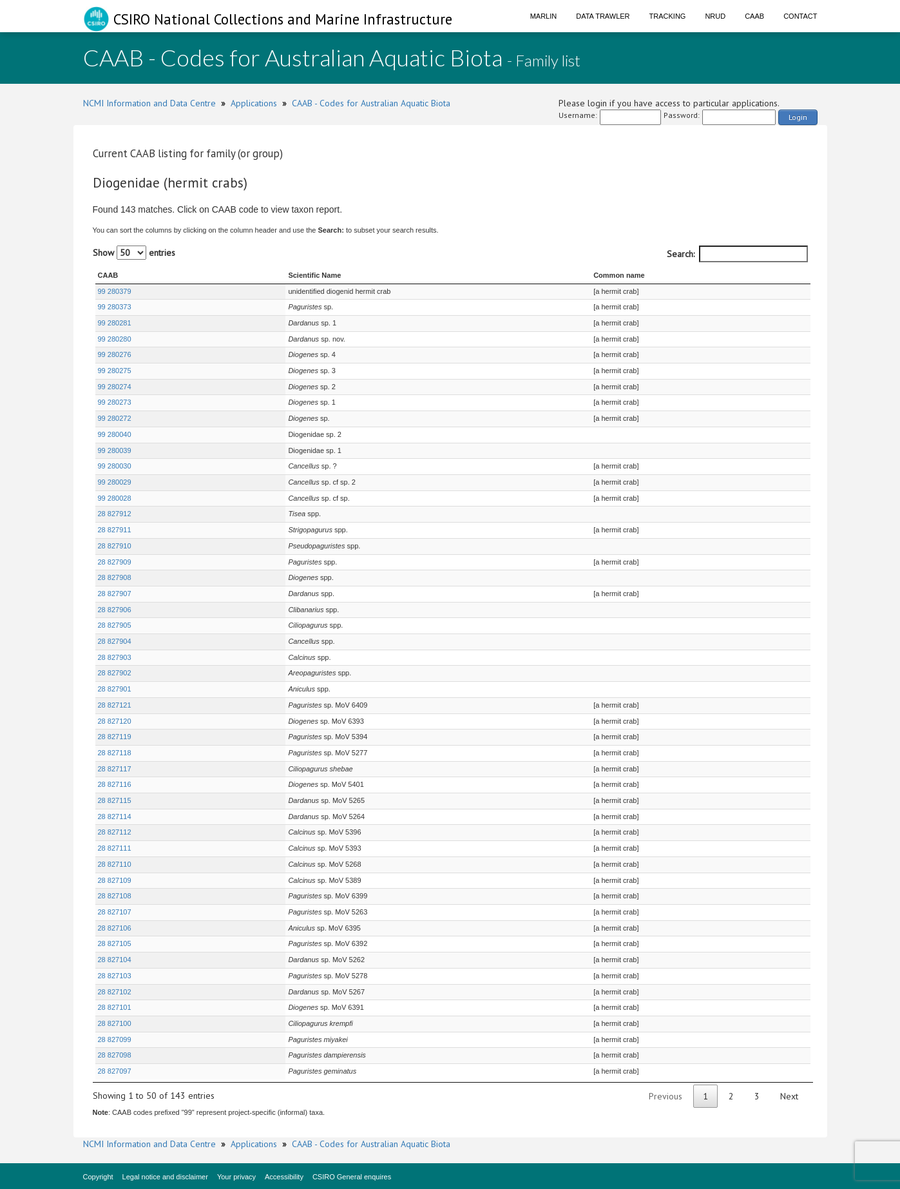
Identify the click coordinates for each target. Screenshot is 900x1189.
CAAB (754, 16)
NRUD (715, 16)
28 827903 (114, 657)
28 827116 (114, 784)
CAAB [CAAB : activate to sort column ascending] (108, 275)
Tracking (667, 16)
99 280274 (114, 387)
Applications (254, 103)
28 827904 (114, 641)
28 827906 (114, 610)
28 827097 (114, 1071)
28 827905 (114, 625)
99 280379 (114, 291)
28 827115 (114, 800)
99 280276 (114, 354)
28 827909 (114, 562)
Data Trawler (602, 16)
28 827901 (114, 689)
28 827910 (114, 546)
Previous (665, 1096)
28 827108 (114, 896)
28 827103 (114, 976)
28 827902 (114, 673)
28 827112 (114, 832)
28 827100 (114, 1023)
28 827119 (114, 736)
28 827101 (114, 1007)
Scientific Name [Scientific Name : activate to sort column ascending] (245, 275)
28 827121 (114, 705)
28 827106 (114, 928)
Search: (737, 254)
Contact (800, 16)
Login (798, 117)
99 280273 (114, 402)
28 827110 (114, 864)
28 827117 (114, 769)
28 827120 (114, 721)
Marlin (543, 16)
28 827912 (114, 513)
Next (789, 1096)
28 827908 (114, 577)
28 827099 (114, 1039)
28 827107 (114, 912)
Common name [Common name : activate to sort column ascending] (582, 275)
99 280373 (114, 307)
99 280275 (114, 370)
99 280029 (114, 482)
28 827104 (114, 959)
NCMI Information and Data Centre (149, 103)
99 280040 (114, 434)
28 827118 (114, 753)
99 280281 (114, 323)
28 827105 (114, 943)
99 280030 (114, 466)
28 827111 (114, 848)
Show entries (134, 253)
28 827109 (114, 880)
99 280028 (114, 498)
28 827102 (114, 992)
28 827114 (114, 816)
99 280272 (114, 418)
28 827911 (114, 530)
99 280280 (114, 339)
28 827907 (114, 593)
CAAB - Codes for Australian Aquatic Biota (371, 103)
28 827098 (114, 1055)
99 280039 (114, 450)
